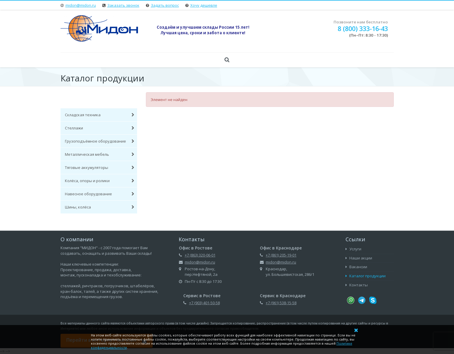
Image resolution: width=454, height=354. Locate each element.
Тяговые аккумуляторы (99, 167)
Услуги (353, 249)
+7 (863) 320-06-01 (200, 255)
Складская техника (99, 114)
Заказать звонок (123, 5)
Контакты (357, 285)
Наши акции (359, 258)
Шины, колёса (99, 207)
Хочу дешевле (203, 5)
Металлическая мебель (99, 154)
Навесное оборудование (99, 193)
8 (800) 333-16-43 (363, 28)
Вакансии (356, 266)
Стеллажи (99, 128)
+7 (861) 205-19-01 (281, 255)
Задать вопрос (165, 5)
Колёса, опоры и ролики (99, 180)
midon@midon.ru (80, 5)
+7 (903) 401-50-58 (204, 302)
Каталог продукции (366, 275)
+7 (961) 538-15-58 (281, 302)
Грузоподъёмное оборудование (99, 141)
